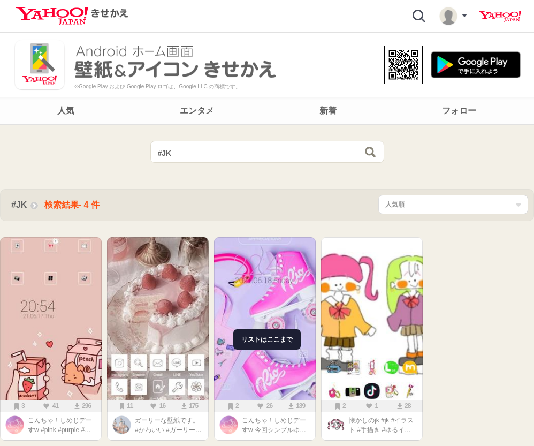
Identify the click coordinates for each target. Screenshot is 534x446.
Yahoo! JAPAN (500, 16)
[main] (267, 288)
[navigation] (267, 111)
